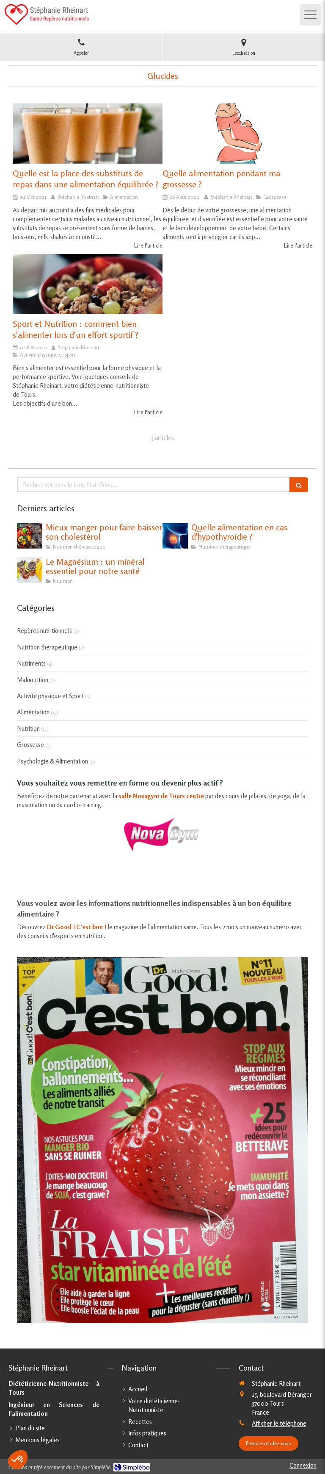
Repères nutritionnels (44, 631)
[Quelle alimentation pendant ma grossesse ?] (237, 133)
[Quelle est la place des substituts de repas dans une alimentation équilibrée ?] (87, 133)
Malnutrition (32, 680)
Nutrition (28, 728)
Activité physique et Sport (50, 696)
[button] (18, 1459)
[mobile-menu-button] (310, 14)
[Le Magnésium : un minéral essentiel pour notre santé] (29, 570)
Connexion (303, 1465)
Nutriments (31, 663)
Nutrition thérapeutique (47, 647)
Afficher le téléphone (279, 1423)
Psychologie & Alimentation (52, 761)
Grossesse (30, 745)
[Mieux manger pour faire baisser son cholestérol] (29, 536)
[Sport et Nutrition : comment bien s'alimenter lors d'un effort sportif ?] (87, 284)
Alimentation (33, 712)
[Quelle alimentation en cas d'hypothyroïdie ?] (175, 536)
